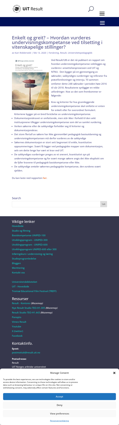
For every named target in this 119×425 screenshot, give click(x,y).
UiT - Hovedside (20, 286)
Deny (59, 405)
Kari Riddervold (23, 52)
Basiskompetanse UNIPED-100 (29, 235)
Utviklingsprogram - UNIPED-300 (30, 239)
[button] (114, 372)
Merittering (18, 267)
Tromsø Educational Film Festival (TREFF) (34, 291)
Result (63, 52)
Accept (59, 396)
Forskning (54, 52)
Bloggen (16, 263)
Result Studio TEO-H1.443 (26, 312)
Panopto (16, 317)
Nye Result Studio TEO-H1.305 (28, 307)
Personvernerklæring (59, 420)
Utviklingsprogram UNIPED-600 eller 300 (34, 249)
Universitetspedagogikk (80, 52)
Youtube (16, 326)
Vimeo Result (19, 321)
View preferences (59, 413)
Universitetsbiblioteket (24, 281)
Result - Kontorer (21, 303)
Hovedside (18, 226)
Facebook (17, 335)
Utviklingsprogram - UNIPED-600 (30, 244)
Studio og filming (21, 230)
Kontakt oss (18, 272)
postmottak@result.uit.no (26, 352)
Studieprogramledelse (24, 258)
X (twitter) (17, 331)
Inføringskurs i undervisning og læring (32, 253)
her (45, 177)
